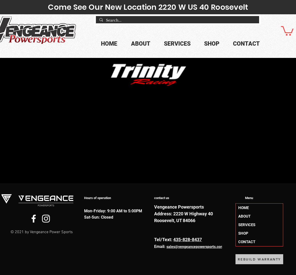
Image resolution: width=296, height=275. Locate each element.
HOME (243, 208)
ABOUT (244, 216)
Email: (160, 246)
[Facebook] (33, 218)
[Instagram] (46, 218)
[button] (287, 30)
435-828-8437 (187, 239)
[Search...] (177, 20)
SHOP (243, 233)
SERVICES (246, 225)
